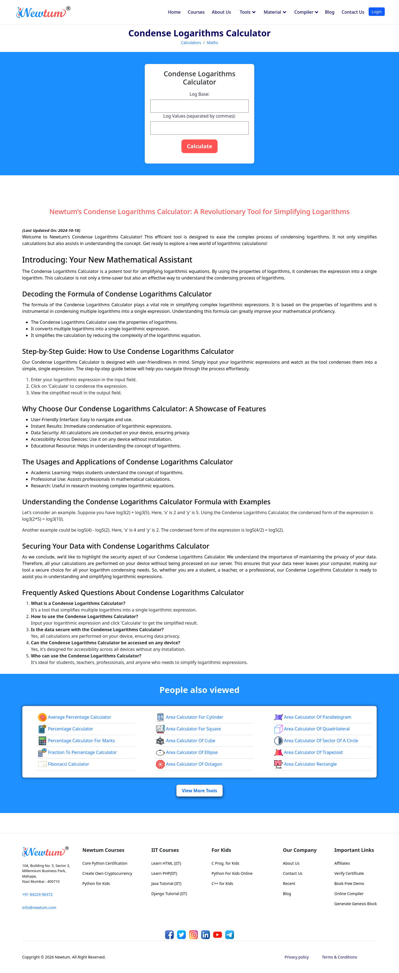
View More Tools (199, 791)
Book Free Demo (349, 883)
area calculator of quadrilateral (312, 729)
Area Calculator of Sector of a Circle (316, 741)
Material (275, 12)
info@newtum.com (39, 907)
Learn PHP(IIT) (164, 873)
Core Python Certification (104, 863)
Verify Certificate (349, 873)
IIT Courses (165, 850)
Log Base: (199, 94)
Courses (196, 12)
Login (377, 11)
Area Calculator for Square (188, 729)
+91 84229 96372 (37, 894)
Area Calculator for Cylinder (189, 717)
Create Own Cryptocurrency (107, 873)
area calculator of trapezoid (308, 752)
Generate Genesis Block (355, 903)
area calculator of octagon (189, 764)
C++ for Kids (222, 883)
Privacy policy (297, 957)
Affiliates (342, 863)
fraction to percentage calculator (77, 752)
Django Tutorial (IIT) (169, 893)
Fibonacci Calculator (63, 764)
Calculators (191, 42)
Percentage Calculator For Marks (76, 741)
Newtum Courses (103, 850)
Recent (289, 883)
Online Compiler (349, 893)
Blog (329, 12)
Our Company (300, 850)
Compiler (306, 12)
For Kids (221, 850)
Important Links (354, 850)
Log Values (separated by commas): (199, 116)
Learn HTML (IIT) (166, 863)
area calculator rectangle (305, 764)
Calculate (199, 146)
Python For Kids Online (232, 873)
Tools (248, 12)
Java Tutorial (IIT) (166, 883)
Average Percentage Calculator (74, 717)
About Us (221, 12)
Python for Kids (96, 883)
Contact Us (353, 12)
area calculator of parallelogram (312, 717)
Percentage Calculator (65, 729)
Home (174, 12)
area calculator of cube (185, 741)
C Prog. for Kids (225, 863)
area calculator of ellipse (187, 752)
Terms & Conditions (339, 957)
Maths (212, 42)
